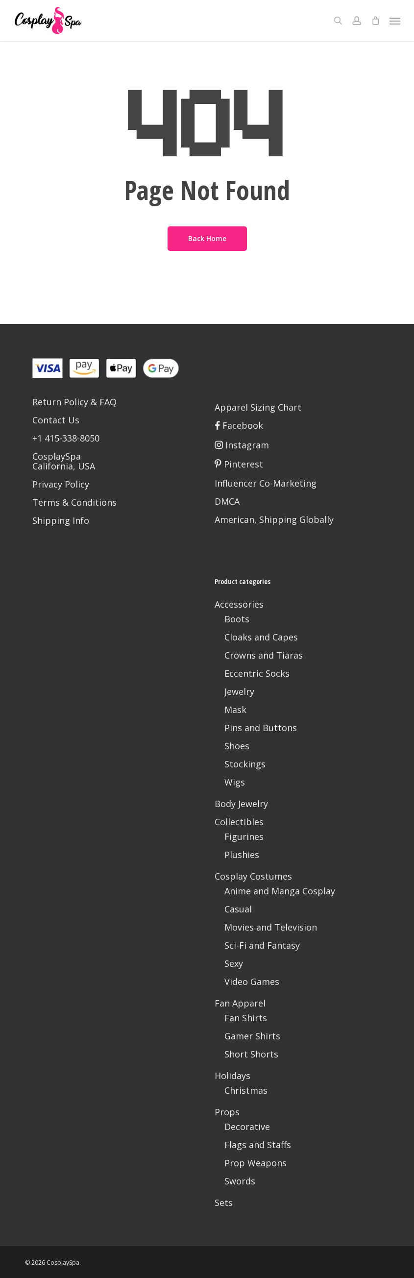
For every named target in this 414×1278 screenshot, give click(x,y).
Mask (235, 709)
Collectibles (239, 822)
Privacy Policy (60, 484)
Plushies (241, 854)
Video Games (251, 981)
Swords (239, 1181)
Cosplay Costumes (253, 876)
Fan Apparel (240, 1003)
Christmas (246, 1090)
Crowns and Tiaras (263, 655)
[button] (395, 20)
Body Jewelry (241, 804)
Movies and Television (270, 927)
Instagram (242, 445)
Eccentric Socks (257, 673)
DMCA (227, 501)
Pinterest (239, 464)
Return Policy (60, 402)
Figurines (244, 836)
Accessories (239, 604)
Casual (238, 909)
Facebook (239, 425)
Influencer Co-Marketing (266, 483)
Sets (224, 1202)
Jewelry (239, 691)
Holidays (232, 1075)
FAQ (108, 402)
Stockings (245, 764)
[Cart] (375, 20)
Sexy (233, 963)
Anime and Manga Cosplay (279, 891)
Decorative (247, 1126)
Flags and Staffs (257, 1145)
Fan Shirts (245, 1018)
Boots (236, 619)
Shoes (236, 746)
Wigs (234, 782)
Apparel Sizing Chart (258, 407)
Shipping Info (60, 520)
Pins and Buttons (260, 728)
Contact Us (55, 420)
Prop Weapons (255, 1163)
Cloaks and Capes (261, 637)
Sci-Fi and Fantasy (262, 945)
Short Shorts (251, 1054)
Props (227, 1112)
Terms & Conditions (74, 502)
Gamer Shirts (252, 1036)
